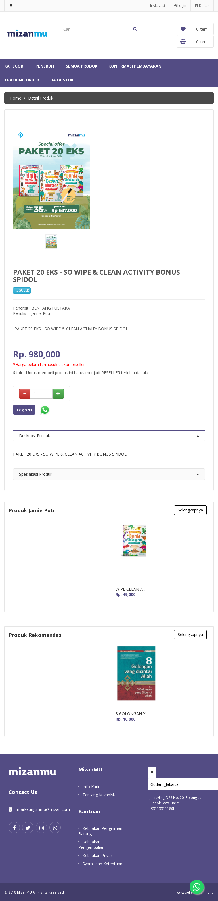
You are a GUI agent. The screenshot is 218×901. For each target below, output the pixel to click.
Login (180, 5)
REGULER (22, 290)
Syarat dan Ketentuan (102, 863)
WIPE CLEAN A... (130, 589)
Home (15, 98)
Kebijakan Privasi (98, 855)
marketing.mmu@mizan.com (43, 809)
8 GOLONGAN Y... (132, 713)
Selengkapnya (190, 510)
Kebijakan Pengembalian (91, 844)
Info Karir (91, 786)
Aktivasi (157, 5)
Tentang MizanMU (100, 794)
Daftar (202, 5)
